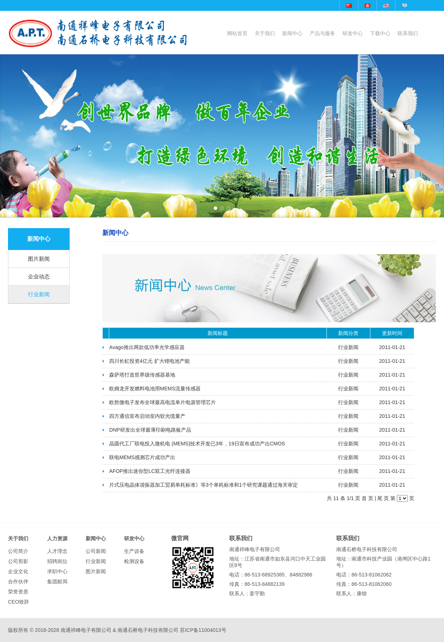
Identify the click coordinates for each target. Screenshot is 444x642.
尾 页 (383, 498)
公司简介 (18, 551)
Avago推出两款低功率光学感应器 (146, 347)
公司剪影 (18, 561)
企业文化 (18, 571)
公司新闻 (96, 551)
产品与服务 (322, 33)
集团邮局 (57, 581)
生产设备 (134, 551)
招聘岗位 (57, 561)
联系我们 (408, 33)
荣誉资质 (18, 592)
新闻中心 (292, 33)
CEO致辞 (18, 602)
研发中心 (352, 33)
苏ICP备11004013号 (203, 630)
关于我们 (265, 33)
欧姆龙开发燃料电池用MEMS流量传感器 (155, 388)
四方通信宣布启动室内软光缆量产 (147, 416)
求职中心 (57, 571)
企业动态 (39, 276)
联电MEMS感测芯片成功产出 (142, 457)
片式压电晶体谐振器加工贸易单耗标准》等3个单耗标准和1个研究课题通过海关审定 (203, 485)
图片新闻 (39, 259)
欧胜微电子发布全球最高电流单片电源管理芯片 (162, 402)
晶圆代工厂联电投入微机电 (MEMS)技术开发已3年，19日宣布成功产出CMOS (197, 443)
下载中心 (380, 33)
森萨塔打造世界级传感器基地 (142, 375)
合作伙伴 (18, 581)
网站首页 (237, 33)
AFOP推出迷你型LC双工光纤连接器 (149, 471)
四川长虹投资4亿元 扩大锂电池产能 (149, 361)
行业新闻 (39, 294)
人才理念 (57, 551)
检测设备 (134, 561)
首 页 (367, 498)
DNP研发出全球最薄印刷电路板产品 (150, 430)
